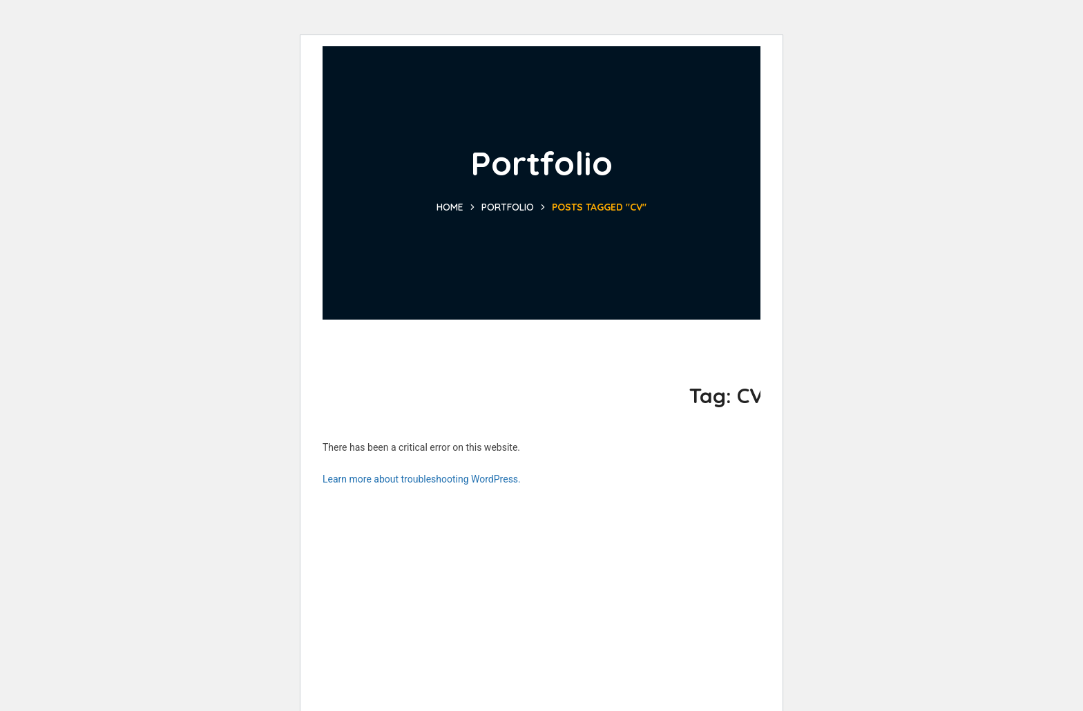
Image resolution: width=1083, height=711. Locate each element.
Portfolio (507, 207)
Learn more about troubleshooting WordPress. (422, 479)
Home (450, 207)
